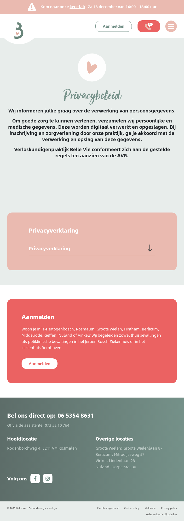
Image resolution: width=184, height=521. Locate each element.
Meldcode (150, 508)
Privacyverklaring (49, 248)
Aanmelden (39, 364)
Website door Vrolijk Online (161, 514)
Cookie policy (131, 508)
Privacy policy (169, 508)
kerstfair (77, 7)
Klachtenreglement (108, 508)
